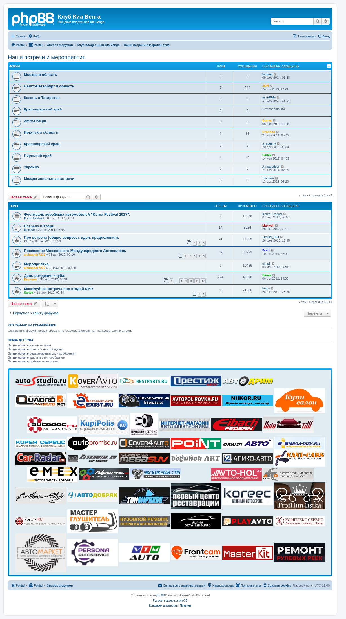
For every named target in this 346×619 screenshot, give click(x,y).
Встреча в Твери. (39, 226)
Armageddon (271, 166)
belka (266, 288)
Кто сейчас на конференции (32, 325)
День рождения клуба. (44, 275)
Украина (31, 167)
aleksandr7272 (34, 254)
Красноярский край (41, 144)
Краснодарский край (43, 109)
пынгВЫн (269, 97)
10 (191, 281)
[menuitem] (33, 36)
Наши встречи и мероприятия (47, 57)
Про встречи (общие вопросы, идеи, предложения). (71, 237)
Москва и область (40, 74)
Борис (267, 120)
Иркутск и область (41, 132)
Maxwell (268, 225)
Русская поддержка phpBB (170, 600)
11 (197, 281)
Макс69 (29, 229)
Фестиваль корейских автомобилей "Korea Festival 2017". (77, 214)
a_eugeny (269, 143)
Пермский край (38, 155)
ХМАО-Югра (35, 121)
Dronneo (268, 132)
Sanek (266, 155)
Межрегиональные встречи (49, 178)
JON (265, 85)
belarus (267, 74)
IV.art (266, 250)
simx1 (266, 263)
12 (203, 281)
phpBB (160, 595)
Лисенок (268, 178)
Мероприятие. (37, 264)
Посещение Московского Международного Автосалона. (75, 251)
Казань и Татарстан (42, 98)
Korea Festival (34, 218)
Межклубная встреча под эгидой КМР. (58, 289)
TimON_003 (270, 237)
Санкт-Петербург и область (49, 86)
